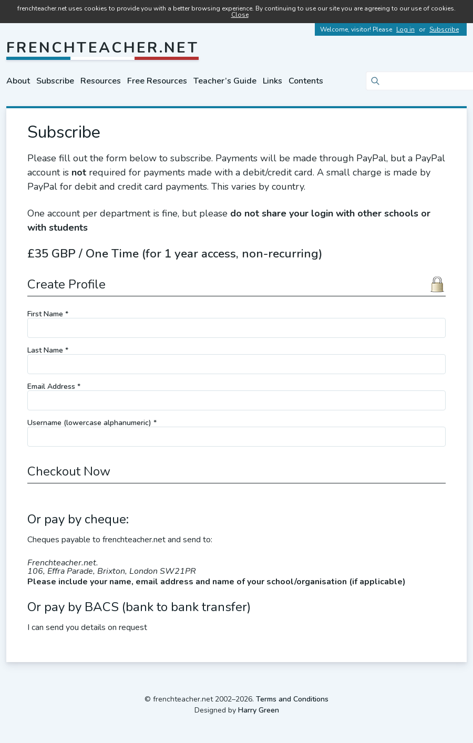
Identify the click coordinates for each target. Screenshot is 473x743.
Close (240, 15)
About (18, 81)
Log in (405, 29)
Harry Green (258, 710)
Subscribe (444, 29)
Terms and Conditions (292, 699)
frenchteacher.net (102, 48)
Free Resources (157, 81)
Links (272, 81)
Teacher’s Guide (224, 81)
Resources (100, 81)
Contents (306, 81)
